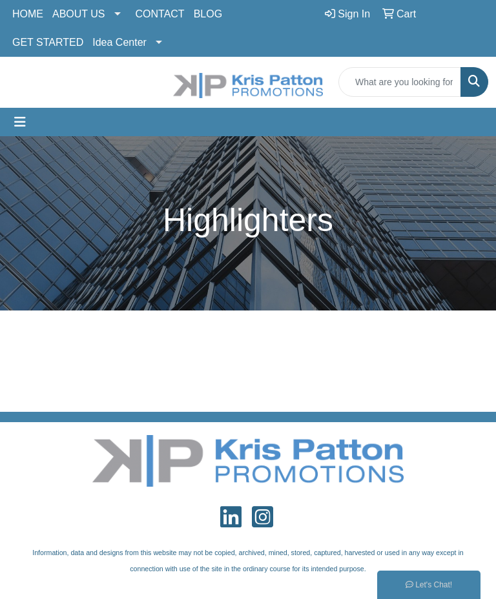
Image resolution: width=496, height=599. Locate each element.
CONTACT (160, 13)
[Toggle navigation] (20, 122)
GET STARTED (47, 42)
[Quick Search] (399, 82)
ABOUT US (78, 13)
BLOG (208, 13)
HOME (27, 13)
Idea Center (119, 42)
